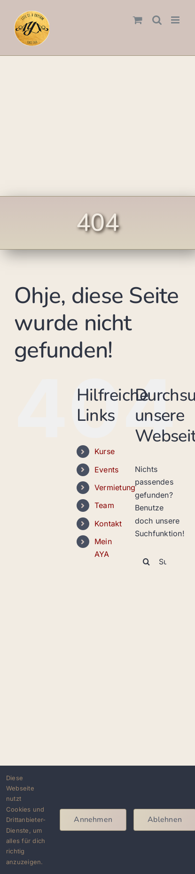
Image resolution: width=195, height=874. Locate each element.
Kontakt (108, 523)
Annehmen (93, 819)
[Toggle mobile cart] (137, 20)
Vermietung (114, 487)
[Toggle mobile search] (157, 20)
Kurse (104, 451)
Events (106, 469)
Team (104, 505)
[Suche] (146, 561)
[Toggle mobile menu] (176, 20)
